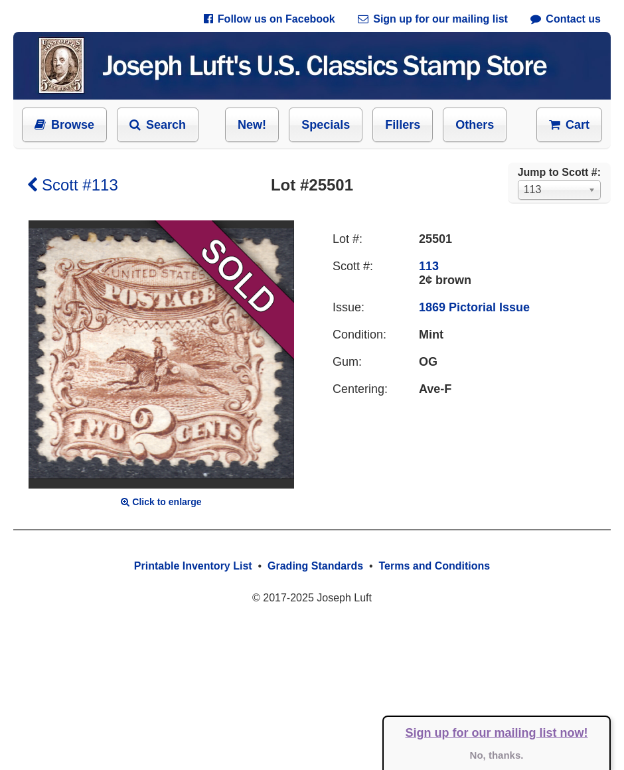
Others (474, 124)
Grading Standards (315, 566)
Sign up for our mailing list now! (497, 732)
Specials (325, 124)
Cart (569, 124)
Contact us (565, 19)
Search (157, 124)
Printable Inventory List (193, 566)
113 (429, 266)
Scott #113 (72, 185)
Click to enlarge (161, 502)
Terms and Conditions (434, 566)
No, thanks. (497, 755)
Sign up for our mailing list (433, 19)
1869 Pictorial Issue (474, 307)
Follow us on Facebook (269, 19)
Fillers (402, 124)
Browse (64, 124)
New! (252, 124)
